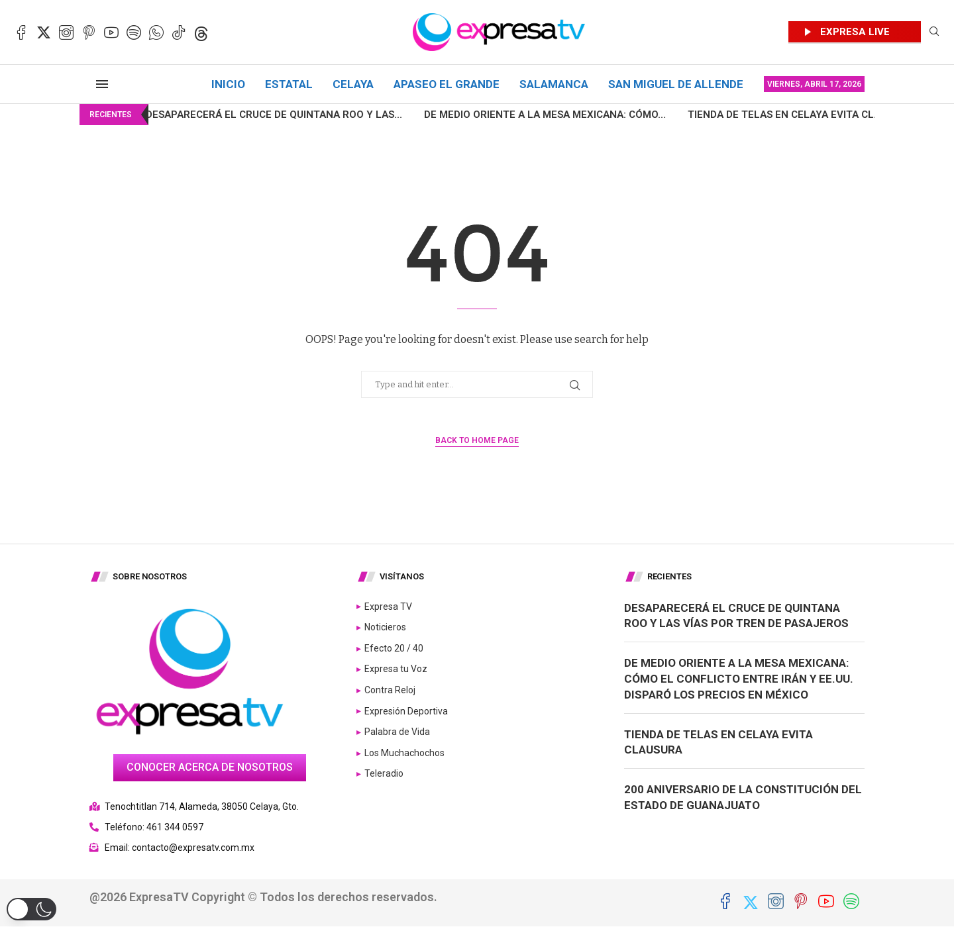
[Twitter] (44, 32)
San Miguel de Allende (675, 84)
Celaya (353, 84)
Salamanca (553, 84)
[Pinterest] (89, 32)
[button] (31, 909)
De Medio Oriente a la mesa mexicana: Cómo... (510, 115)
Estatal (289, 84)
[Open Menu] (102, 84)
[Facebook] (21, 32)
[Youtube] (111, 32)
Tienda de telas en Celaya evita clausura (765, 115)
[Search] (934, 32)
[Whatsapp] (156, 32)
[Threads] (201, 32)
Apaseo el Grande (447, 84)
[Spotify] (134, 32)
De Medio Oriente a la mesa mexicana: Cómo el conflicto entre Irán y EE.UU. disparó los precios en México (738, 678)
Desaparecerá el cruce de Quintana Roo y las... (239, 115)
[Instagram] (66, 32)
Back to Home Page (477, 440)
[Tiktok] (179, 32)
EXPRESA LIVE (855, 32)
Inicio (228, 84)
